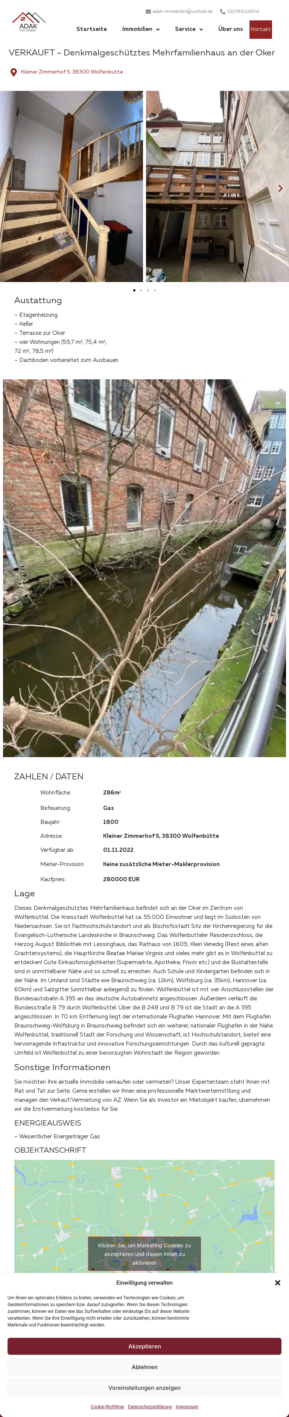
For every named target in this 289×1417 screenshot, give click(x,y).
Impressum (187, 1406)
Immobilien (141, 29)
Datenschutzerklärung (150, 1406)
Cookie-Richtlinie (107, 1406)
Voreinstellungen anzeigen (144, 1387)
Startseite (91, 29)
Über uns (230, 29)
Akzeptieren (144, 1346)
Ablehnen (145, 1367)
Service (189, 29)
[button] (277, 1283)
